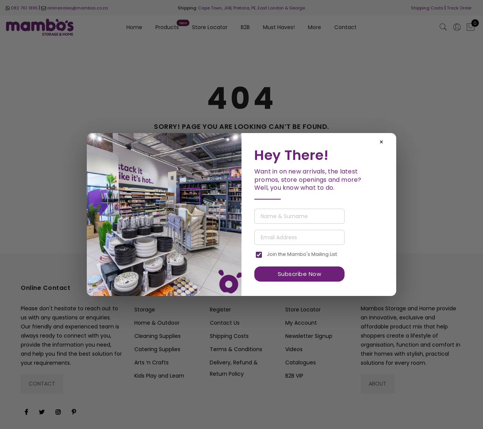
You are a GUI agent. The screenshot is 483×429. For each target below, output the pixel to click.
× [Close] (381, 142)
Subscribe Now (299, 274)
